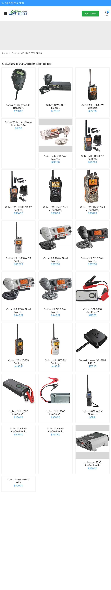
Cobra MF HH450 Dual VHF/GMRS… (92, 208)
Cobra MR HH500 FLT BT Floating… (18, 208)
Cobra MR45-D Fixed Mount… (55, 157)
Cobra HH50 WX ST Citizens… (92, 413)
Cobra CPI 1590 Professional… (55, 430)
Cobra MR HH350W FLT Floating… (18, 260)
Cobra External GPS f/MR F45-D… (92, 362)
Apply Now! (90, 13)
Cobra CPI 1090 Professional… (18, 430)
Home (4, 53)
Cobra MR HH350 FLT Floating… (92, 157)
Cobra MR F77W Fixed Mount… (18, 311)
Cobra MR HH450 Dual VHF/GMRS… (55, 208)
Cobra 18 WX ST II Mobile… (55, 106)
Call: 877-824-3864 (12, 3)
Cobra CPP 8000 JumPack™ (92, 311)
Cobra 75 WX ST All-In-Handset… (18, 106)
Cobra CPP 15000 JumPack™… (55, 413)
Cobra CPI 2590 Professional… (92, 464)
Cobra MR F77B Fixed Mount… (55, 311)
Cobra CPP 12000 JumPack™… (18, 413)
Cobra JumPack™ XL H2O (18, 481)
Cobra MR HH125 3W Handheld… (92, 106)
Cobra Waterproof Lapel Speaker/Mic (18, 124)
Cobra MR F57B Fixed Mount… (92, 260)
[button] (106, 13)
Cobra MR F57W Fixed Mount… (55, 260)
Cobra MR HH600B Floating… (18, 362)
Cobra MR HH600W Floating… (55, 362)
